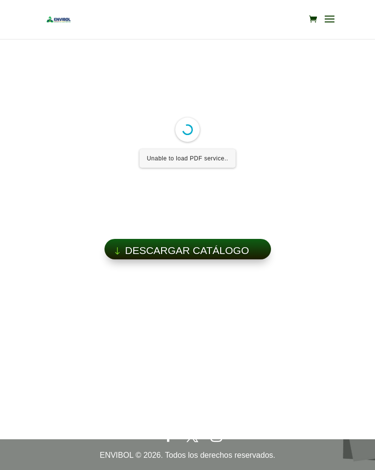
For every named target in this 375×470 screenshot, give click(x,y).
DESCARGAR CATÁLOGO (187, 250)
